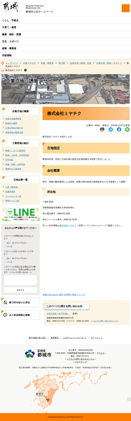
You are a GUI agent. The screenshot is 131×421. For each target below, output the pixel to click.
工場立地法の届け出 (14, 128)
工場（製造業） (12, 187)
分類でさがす (29, 63)
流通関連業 (10, 191)
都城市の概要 (11, 123)
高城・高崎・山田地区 (15, 164)
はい (8, 243)
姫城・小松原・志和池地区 (17, 155)
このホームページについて (74, 338)
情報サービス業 (12, 201)
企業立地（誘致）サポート (109, 63)
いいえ (9, 246)
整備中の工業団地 (13, 169)
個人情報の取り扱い (38, 338)
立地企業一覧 (20, 179)
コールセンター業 (13, 196)
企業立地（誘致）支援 (80, 63)
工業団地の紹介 (20, 143)
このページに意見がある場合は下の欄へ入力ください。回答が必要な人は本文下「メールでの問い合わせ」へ (19, 269)
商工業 (62, 63)
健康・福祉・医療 (11, 34)
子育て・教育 (9, 27)
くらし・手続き (10, 20)
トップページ (11, 63)
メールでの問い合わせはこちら (105, 321)
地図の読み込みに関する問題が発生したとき (64, 295)
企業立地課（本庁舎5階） (57, 313)
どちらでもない (20, 243)
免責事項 (55, 338)
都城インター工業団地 (15, 150)
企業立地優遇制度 (13, 119)
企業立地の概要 (20, 111)
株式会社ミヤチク (13, 70)
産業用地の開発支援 (14, 132)
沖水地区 (9, 160)
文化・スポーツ (10, 41)
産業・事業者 (9, 48)
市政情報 (7, 55)
